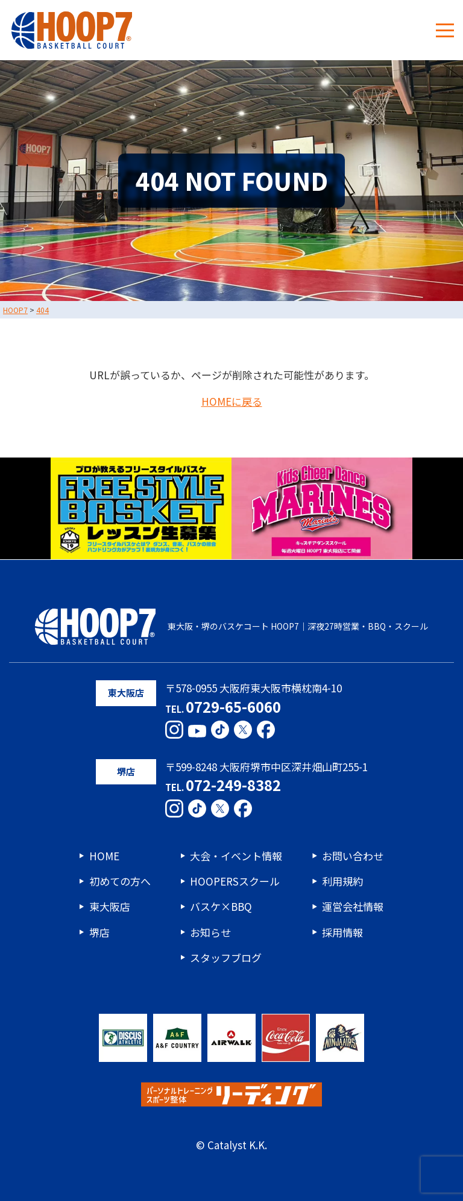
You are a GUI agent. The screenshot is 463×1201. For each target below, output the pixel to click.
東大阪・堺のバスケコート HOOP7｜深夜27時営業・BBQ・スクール (231, 626)
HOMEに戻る (231, 401)
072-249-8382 (233, 784)
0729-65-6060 (233, 706)
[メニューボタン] (445, 30)
